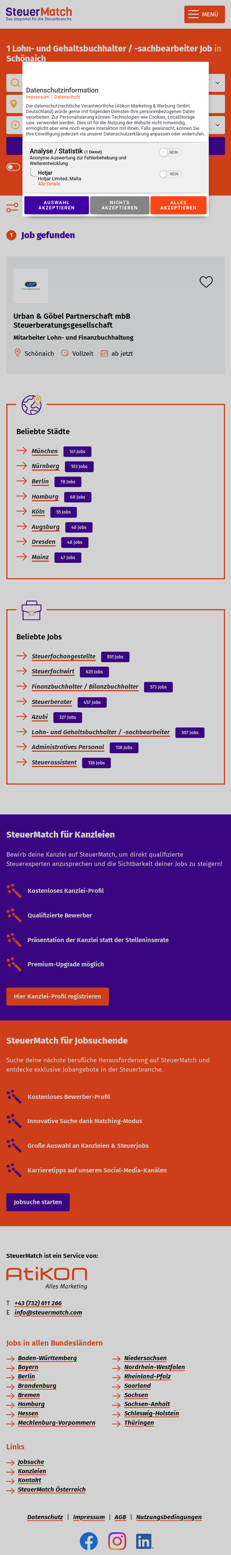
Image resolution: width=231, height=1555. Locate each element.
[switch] (171, 159)
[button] (164, 160)
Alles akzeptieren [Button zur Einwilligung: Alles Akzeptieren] (178, 213)
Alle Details (49, 191)
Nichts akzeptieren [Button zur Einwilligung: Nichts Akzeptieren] (120, 213)
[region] (115, 175)
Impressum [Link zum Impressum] (38, 99)
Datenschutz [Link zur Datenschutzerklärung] (67, 99)
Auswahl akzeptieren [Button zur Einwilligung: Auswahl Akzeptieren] (56, 213)
